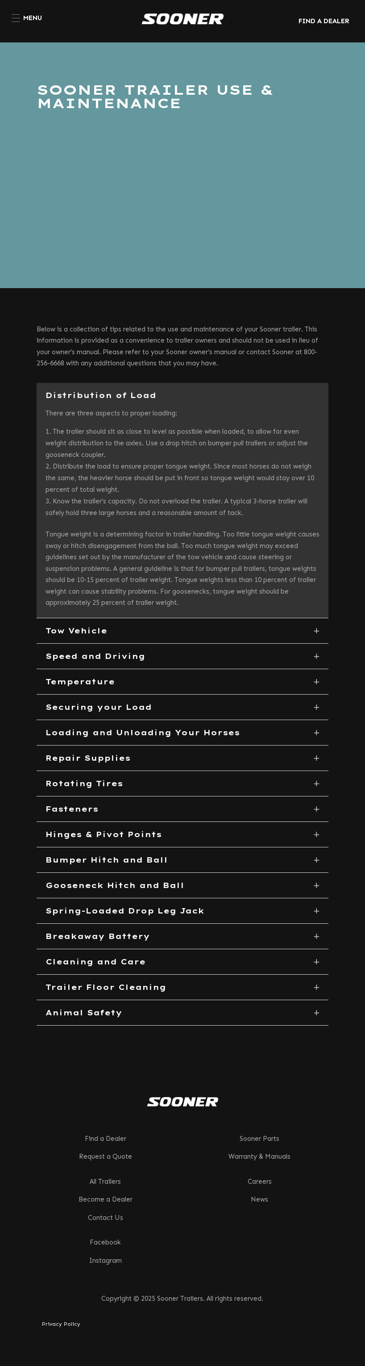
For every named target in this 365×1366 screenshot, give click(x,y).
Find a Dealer (105, 1139)
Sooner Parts (259, 1139)
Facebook (105, 1242)
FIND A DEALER (324, 21)
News (259, 1199)
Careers (260, 1181)
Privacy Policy (61, 1324)
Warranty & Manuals (259, 1156)
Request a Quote (105, 1156)
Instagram (105, 1261)
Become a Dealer (106, 1199)
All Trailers (105, 1181)
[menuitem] (27, 17)
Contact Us (105, 1218)
